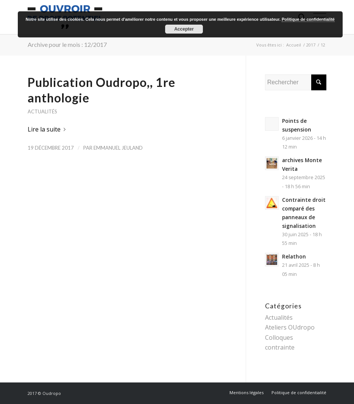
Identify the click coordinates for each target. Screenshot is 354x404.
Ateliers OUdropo (290, 327)
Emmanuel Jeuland (118, 148)
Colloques (279, 337)
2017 (310, 45)
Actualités (42, 111)
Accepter (183, 29)
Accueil (293, 45)
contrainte (280, 347)
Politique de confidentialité (308, 19)
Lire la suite (48, 129)
